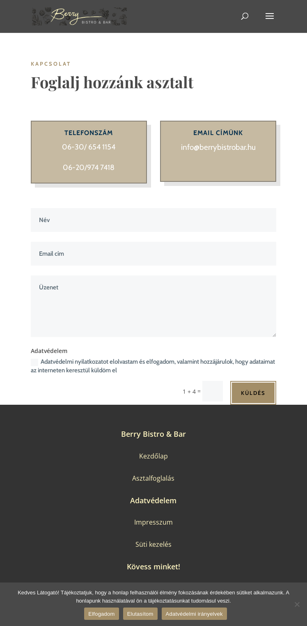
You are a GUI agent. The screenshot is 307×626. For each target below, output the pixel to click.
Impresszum (153, 522)
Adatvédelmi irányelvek (194, 614)
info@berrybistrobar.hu (218, 147)
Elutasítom (140, 614)
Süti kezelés (153, 544)
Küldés (253, 393)
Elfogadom (101, 614)
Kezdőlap (153, 456)
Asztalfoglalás (153, 478)
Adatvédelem (153, 500)
